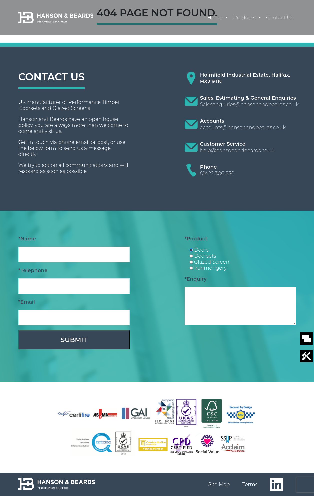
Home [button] (215, 18)
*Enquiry (196, 279)
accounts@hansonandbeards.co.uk (243, 127)
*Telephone (33, 270)
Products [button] (245, 18)
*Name (27, 239)
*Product (196, 239)
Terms (250, 484)
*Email (26, 302)
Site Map (219, 484)
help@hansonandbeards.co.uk (237, 150)
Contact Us (279, 18)
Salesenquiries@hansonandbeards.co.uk (249, 104)
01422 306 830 (217, 173)
